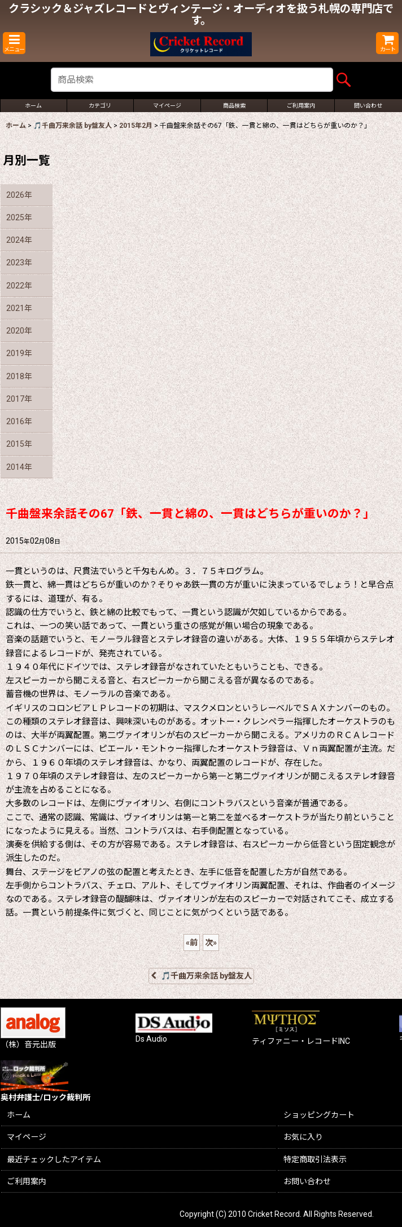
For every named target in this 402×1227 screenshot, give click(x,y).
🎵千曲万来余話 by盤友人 (201, 975)
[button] (14, 43)
